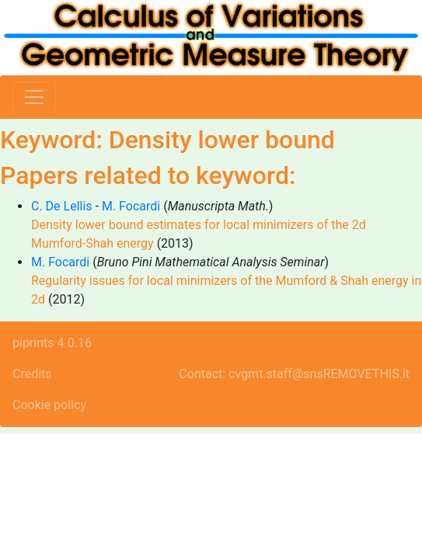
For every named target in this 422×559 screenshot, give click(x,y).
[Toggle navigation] (34, 97)
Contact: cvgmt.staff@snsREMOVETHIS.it (294, 373)
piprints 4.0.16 (52, 342)
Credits (32, 373)
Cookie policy (49, 405)
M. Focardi (131, 206)
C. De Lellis (61, 206)
